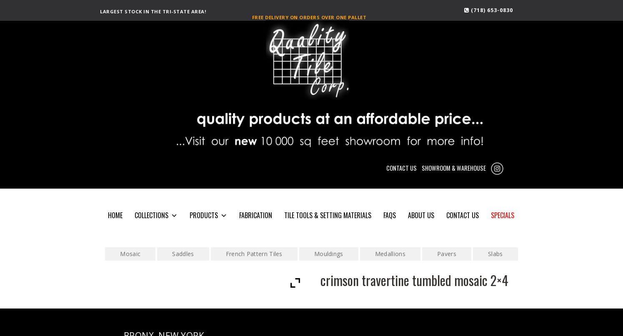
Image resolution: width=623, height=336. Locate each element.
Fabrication (255, 215)
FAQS (389, 215)
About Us (421, 215)
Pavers (446, 254)
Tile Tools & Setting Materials (327, 215)
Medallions (390, 254)
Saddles (183, 254)
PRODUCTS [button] (208, 215)
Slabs (495, 254)
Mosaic (130, 254)
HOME (115, 215)
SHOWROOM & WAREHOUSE (454, 168)
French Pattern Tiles (254, 254)
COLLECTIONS (156, 215)
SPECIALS (502, 215)
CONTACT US (401, 168)
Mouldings (328, 254)
